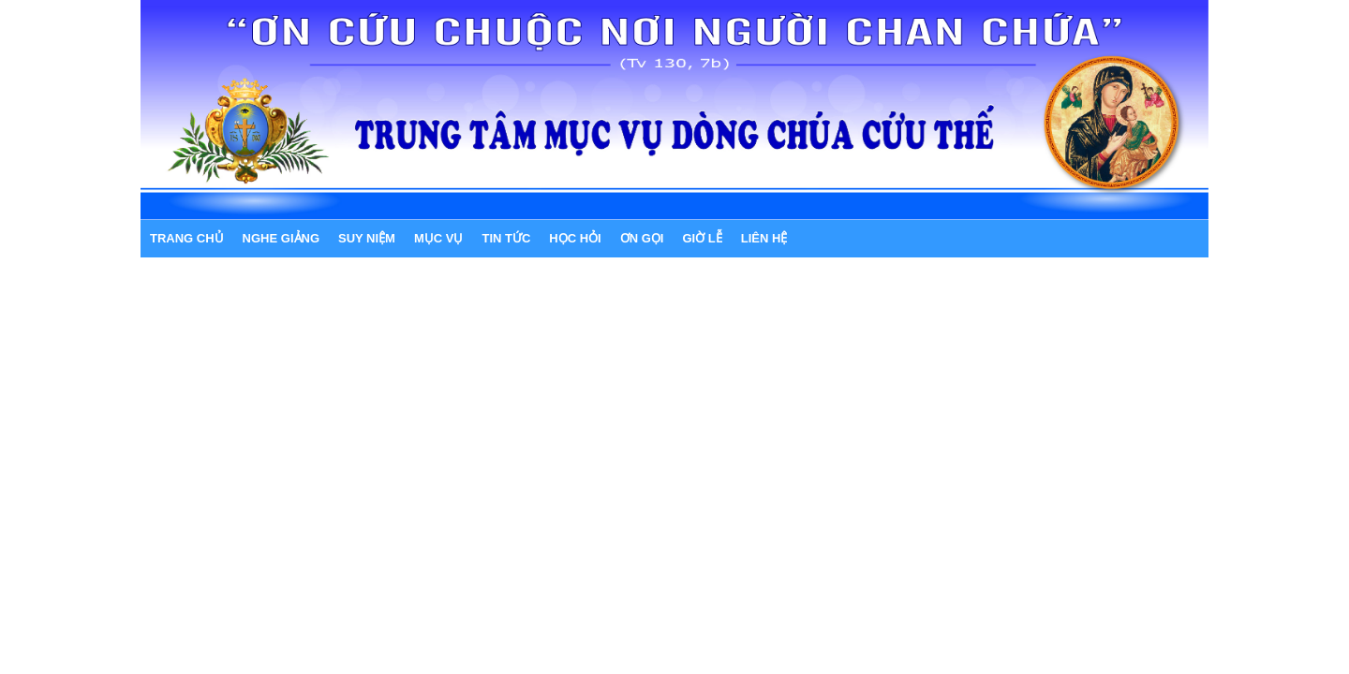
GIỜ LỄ (701, 238)
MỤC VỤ (439, 238)
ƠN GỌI (642, 238)
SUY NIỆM (366, 238)
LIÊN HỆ (764, 238)
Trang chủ (187, 238)
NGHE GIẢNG (281, 238)
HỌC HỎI (574, 238)
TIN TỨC (506, 238)
